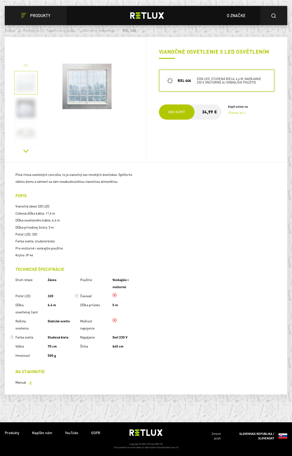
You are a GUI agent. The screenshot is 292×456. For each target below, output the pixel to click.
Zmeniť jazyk (249, 436)
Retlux (10, 30)
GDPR (95, 432)
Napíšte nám (42, 432)
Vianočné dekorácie (99, 30)
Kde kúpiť (176, 112)
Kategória (31, 30)
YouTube (71, 432)
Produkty (12, 432)
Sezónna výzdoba (61, 30)
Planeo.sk (235, 112)
